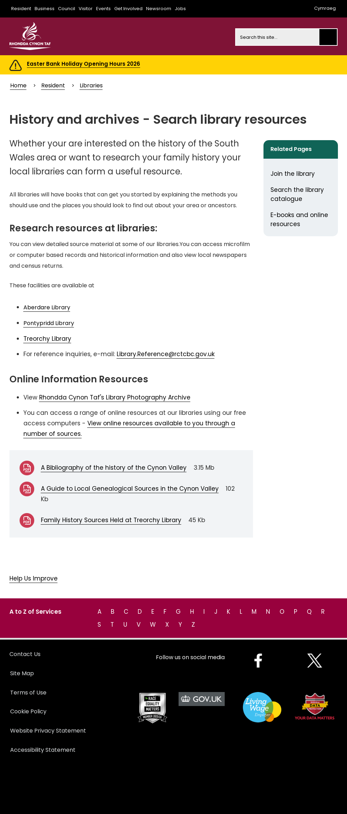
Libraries (91, 85)
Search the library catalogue (297, 194)
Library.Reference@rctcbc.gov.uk (166, 354)
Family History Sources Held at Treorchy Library (111, 520)
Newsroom (158, 8)
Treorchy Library (47, 338)
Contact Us (25, 654)
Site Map (22, 673)
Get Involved (128, 8)
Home (18, 85)
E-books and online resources (299, 219)
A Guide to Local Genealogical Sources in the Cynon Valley (130, 488)
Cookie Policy (28, 711)
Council (66, 8)
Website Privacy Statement (48, 731)
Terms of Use (28, 693)
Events (103, 8)
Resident (21, 8)
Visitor (86, 8)
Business (45, 8)
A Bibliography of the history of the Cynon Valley (114, 467)
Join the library (292, 174)
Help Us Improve (33, 578)
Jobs (180, 8)
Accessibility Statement (42, 750)
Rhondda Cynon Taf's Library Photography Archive (114, 397)
